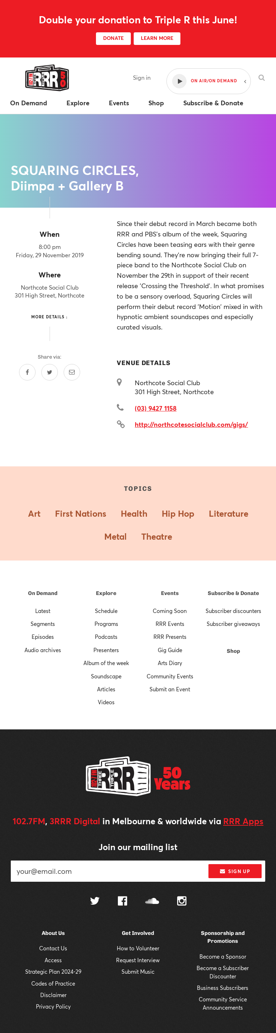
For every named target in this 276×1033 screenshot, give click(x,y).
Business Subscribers (222, 987)
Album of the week (106, 663)
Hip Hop (178, 513)
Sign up (235, 871)
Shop (233, 651)
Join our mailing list (138, 847)
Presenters (106, 650)
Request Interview (138, 960)
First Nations (80, 513)
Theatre (156, 536)
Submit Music (138, 971)
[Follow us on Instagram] (182, 902)
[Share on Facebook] (27, 372)
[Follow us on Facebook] (122, 902)
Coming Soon (170, 610)
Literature (228, 513)
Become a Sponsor (222, 956)
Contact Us (53, 948)
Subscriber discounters (233, 610)
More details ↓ (49, 316)
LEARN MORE (157, 37)
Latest (42, 610)
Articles (106, 689)
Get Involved (138, 933)
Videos (106, 702)
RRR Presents (170, 636)
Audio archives (42, 650)
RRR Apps (243, 821)
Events (170, 593)
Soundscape (106, 676)
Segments (43, 623)
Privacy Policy (53, 1006)
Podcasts (106, 636)
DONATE (113, 37)
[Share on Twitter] (49, 372)
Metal (115, 536)
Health (134, 513)
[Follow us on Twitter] (95, 902)
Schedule (106, 610)
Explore (106, 593)
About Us (53, 933)
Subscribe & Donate (233, 593)
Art (34, 513)
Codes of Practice (53, 983)
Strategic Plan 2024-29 (53, 971)
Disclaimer (53, 995)
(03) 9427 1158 (155, 408)
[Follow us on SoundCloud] (152, 902)
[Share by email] (72, 372)
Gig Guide (170, 650)
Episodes (43, 636)
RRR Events (170, 623)
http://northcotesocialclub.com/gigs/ (191, 424)
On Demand (43, 593)
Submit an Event (170, 689)
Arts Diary (170, 663)
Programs (106, 623)
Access (53, 960)
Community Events (170, 676)
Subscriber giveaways (233, 623)
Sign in (142, 77)
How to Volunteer (138, 948)
